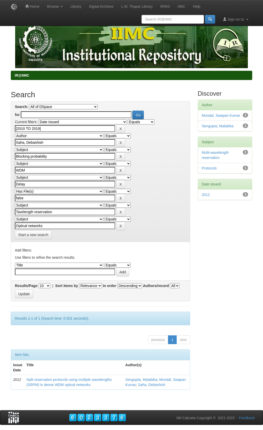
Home (32, 6)
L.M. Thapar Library (137, 6)
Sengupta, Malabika (141, 380)
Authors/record (156, 286)
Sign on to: (235, 19)
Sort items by (66, 286)
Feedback (247, 418)
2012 (206, 195)
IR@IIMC (22, 75)
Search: (21, 107)
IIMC (181, 6)
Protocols (209, 168)
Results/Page (26, 286)
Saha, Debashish (151, 385)
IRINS (165, 6)
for (17, 115)
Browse (55, 6)
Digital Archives (101, 6)
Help (196, 6)
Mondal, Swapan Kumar (221, 115)
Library (75, 6)
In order (109, 286)
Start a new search (33, 235)
